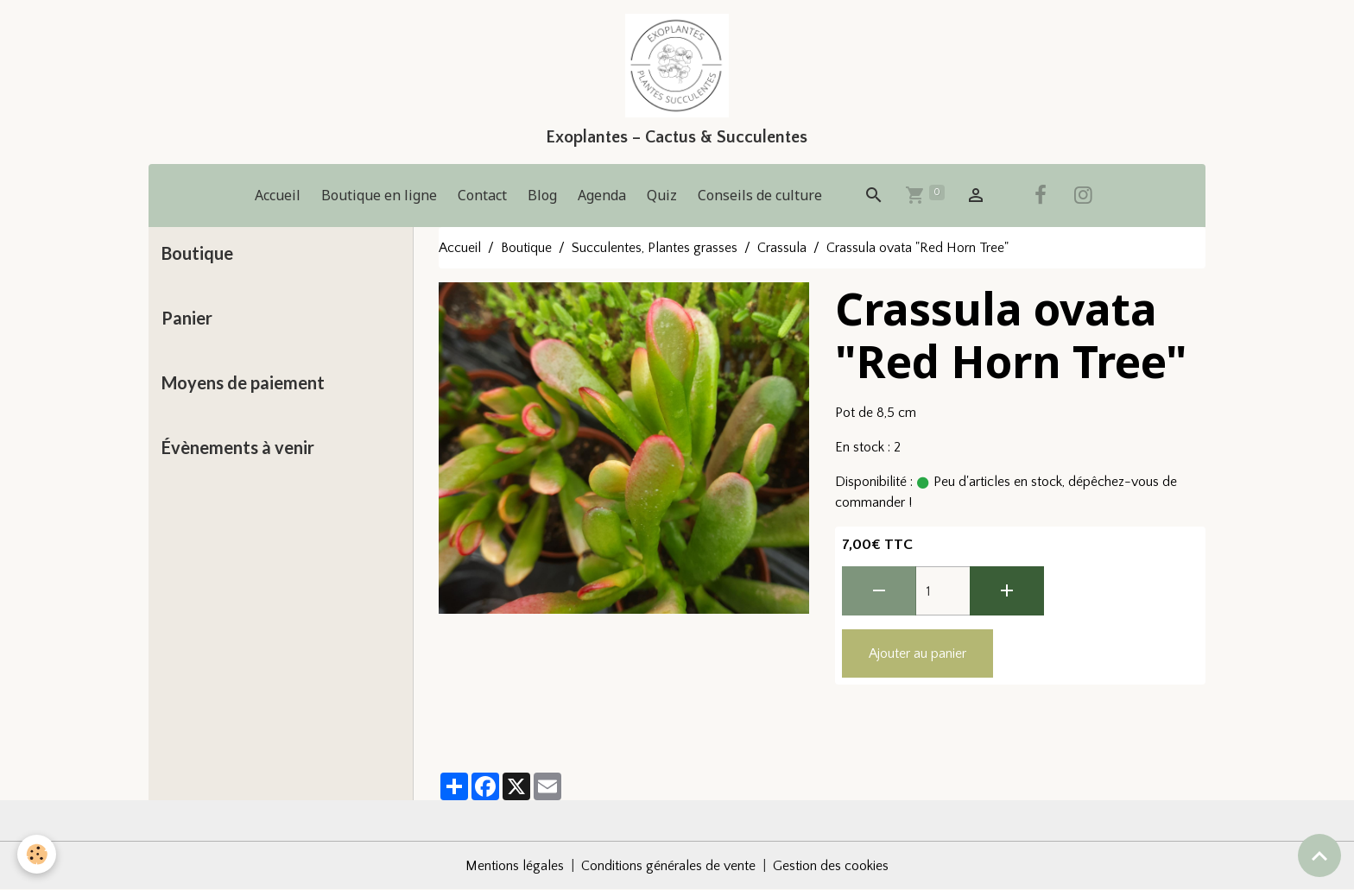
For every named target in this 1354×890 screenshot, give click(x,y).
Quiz (662, 195)
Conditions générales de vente (668, 866)
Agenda (602, 195)
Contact (482, 195)
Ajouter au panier (917, 653)
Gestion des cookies (831, 866)
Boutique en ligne (379, 195)
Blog (542, 195)
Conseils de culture (760, 195)
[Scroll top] (1319, 855)
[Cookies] (36, 854)
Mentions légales (514, 866)
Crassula (782, 248)
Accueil (278, 195)
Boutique (526, 248)
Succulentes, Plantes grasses (654, 248)
